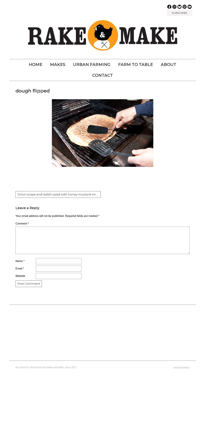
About (168, 64)
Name (20, 261)
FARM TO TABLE (135, 64)
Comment (22, 223)
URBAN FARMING (91, 64)
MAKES (57, 64)
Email (20, 268)
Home (35, 64)
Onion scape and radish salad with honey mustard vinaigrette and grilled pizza (59, 194)
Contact (102, 75)
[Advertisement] (102, 331)
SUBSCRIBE (179, 13)
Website (20, 276)
